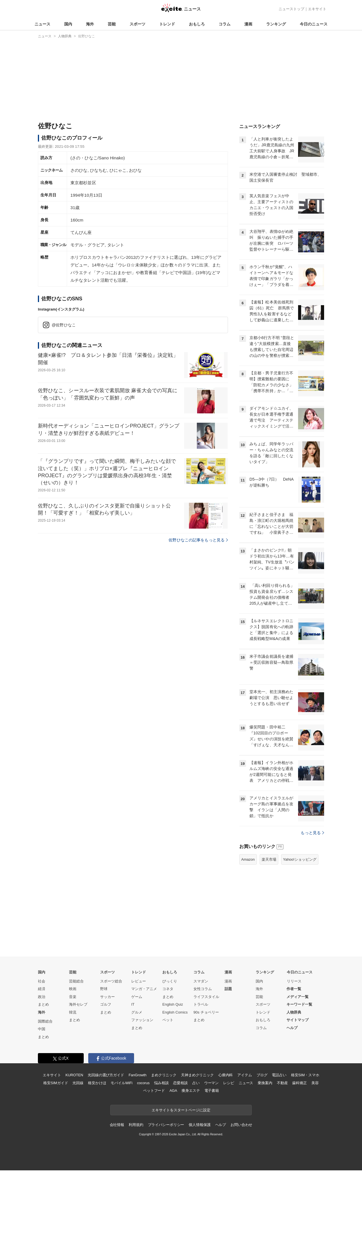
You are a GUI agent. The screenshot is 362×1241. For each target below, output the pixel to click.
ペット (167, 1090)
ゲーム (136, 1067)
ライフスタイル (206, 1067)
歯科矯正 (299, 1153)
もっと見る (312, 903)
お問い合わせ (241, 1195)
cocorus (143, 1153)
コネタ (167, 1059)
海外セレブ (78, 1075)
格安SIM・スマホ (305, 1146)
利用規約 (136, 1195)
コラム (224, 24)
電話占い (279, 1146)
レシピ (228, 1153)
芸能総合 (76, 1052)
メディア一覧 (297, 1067)
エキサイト (317, 9)
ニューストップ (291, 9)
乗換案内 (265, 1153)
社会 (41, 1052)
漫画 (248, 24)
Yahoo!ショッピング (299, 930)
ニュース (42, 24)
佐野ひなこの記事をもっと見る (198, 540)
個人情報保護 (199, 1195)
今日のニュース (313, 24)
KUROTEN (74, 1146)
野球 (103, 1059)
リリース (294, 1052)
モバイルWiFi (121, 1153)
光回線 (77, 1153)
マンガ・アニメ (144, 1059)
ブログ (262, 1146)
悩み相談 (161, 1153)
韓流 (72, 1083)
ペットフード (154, 1161)
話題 (228, 1059)
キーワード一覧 (299, 1075)
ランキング (276, 24)
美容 (315, 1153)
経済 (41, 1059)
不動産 (282, 1153)
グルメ (136, 1083)
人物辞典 (293, 1083)
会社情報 (117, 1195)
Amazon (248, 930)
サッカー (107, 1067)
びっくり (169, 1052)
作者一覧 (293, 1059)
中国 (41, 1099)
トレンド (167, 24)
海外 (90, 24)
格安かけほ (97, 1153)
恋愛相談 (180, 1153)
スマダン (200, 1052)
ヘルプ (292, 1098)
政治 (41, 1067)
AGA (173, 1161)
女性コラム (202, 1059)
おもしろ (197, 24)
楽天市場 (269, 930)
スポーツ (137, 24)
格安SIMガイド (55, 1153)
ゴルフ (105, 1075)
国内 (68, 24)
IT (133, 1075)
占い (196, 1153)
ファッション (142, 1090)
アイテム (244, 1146)
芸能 (112, 24)
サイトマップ (297, 1090)
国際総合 (45, 1092)
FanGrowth (137, 1146)
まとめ (43, 1075)
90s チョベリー (206, 1083)
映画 (72, 1059)
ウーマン (211, 1153)
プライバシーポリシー (166, 1195)
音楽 (72, 1067)
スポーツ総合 (111, 1052)
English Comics (175, 1083)
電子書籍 (211, 1161)
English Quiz (172, 1075)
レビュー (138, 1052)
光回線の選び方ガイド (106, 1146)
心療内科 (225, 1146)
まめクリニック (163, 1146)
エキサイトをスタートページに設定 (181, 1181)
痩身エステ (191, 1161)
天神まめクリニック (197, 1146)
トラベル (200, 1075)
